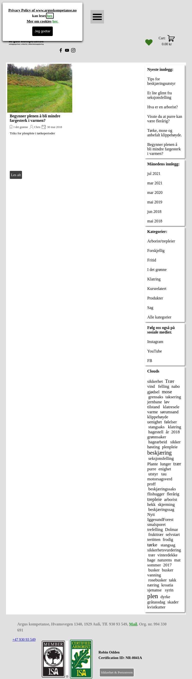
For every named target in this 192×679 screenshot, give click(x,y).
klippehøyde (157, 417)
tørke (152, 544)
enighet (164, 469)
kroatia (167, 585)
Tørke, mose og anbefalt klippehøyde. (164, 132)
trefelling (155, 529)
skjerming (166, 504)
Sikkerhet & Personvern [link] (117, 672)
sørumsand (169, 412)
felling (163, 386)
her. (50, 16)
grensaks (155, 397)
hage (151, 560)
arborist (170, 499)
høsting (153, 447)
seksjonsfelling (160, 458)
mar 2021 (154, 183)
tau (163, 474)
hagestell (155, 432)
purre (151, 469)
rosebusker (157, 580)
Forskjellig (155, 250)
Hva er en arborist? (162, 107)
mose (167, 391)
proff (151, 484)
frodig (168, 539)
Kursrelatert (156, 288)
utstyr (152, 474)
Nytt (151, 514)
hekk (151, 504)
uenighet (154, 422)
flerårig (173, 494)
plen (152, 596)
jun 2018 (154, 211)
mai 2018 (154, 221)
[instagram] (73, 50)
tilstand (153, 407)
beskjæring (159, 453)
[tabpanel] (132, 657)
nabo (176, 386)
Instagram (155, 342)
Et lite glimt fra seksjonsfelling (159, 95)
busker (153, 570)
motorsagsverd (159, 479)
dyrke (165, 596)
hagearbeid (157, 442)
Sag (150, 307)
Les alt (16, 175)
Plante (152, 464)
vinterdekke (168, 555)
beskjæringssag (160, 509)
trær (177, 463)
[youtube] (67, 50)
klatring (174, 427)
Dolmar (171, 529)
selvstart (173, 534)
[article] (39, 122)
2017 (167, 565)
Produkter (155, 298)
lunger (165, 464)
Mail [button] (133, 624)
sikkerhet (155, 381)
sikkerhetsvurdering (164, 550)
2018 (175, 432)
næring (153, 585)
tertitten (153, 539)
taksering (173, 397)
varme (152, 412)
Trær (169, 381)
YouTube (154, 351)
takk (172, 580)
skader (173, 602)
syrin (169, 590)
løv (167, 402)
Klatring (153, 279)
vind (151, 386)
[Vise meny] (97, 17)
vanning (154, 575)
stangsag (167, 545)
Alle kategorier (159, 317)
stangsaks (155, 427)
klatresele (170, 407)
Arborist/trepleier (161, 241)
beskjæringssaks (161, 489)
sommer (154, 565)
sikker (175, 442)
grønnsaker (156, 437)
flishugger (155, 494)
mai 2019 (154, 202)
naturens (165, 560)
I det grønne (21, 127)
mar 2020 (154, 192)
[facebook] (60, 50)
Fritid (151, 260)
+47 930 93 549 (24, 639)
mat (177, 560)
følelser (170, 422)
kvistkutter (156, 607)
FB (149, 361)
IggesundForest (160, 519)
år (167, 432)
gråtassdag (156, 602)
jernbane (154, 402)
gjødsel (153, 392)
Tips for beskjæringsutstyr (161, 81)
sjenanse (154, 590)
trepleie (154, 499)
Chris (37, 127)
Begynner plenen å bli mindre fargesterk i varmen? (35, 118)
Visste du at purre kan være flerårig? (164, 118)
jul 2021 (153, 173)
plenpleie (170, 447)
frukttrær (155, 534)
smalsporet (156, 524)
